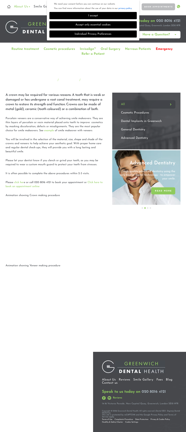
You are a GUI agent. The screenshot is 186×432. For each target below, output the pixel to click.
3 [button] (148, 207)
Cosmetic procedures (59, 48)
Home (9, 6)
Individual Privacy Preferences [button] (93, 34)
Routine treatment (25, 48)
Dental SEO (161, 410)
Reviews (124, 379)
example (49, 130)
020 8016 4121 (168, 20)
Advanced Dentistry (134, 137)
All (123, 103)
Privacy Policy (157, 414)
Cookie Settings (131, 421)
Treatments (69, 79)
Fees (159, 379)
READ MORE (163, 191)
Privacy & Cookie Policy (160, 419)
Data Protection (141, 419)
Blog (169, 379)
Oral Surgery (110, 48)
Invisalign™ (88, 48)
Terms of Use (107, 419)
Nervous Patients (138, 48)
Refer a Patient (93, 53)
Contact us (110, 382)
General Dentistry (133, 129)
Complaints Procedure (124, 419)
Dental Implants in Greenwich (141, 120)
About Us (22, 6)
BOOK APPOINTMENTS (155, 7)
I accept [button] (93, 15)
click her (19, 181)
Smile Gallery (44, 6)
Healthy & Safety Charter (112, 421)
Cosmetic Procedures (135, 112)
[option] (146, 177)
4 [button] (150, 207)
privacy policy (125, 8)
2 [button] (145, 207)
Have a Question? (156, 34)
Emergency (164, 48)
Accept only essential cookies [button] (93, 24)
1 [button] (142, 207)
